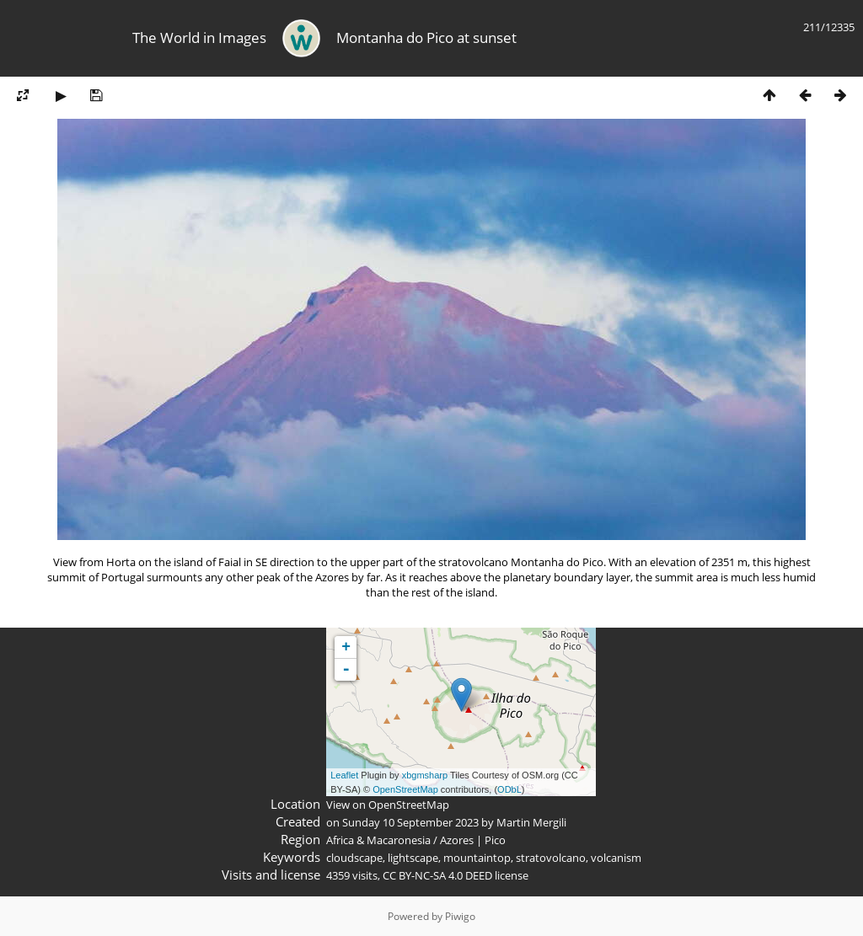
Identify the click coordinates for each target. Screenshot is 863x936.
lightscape (413, 857)
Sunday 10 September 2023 (410, 822)
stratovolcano (551, 857)
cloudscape (354, 857)
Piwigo (460, 916)
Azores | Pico (473, 840)
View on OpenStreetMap (387, 804)
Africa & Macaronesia (378, 840)
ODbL (509, 789)
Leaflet (344, 775)
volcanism (616, 857)
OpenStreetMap (405, 789)
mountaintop (477, 857)
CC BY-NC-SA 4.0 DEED (437, 875)
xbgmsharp (425, 775)
